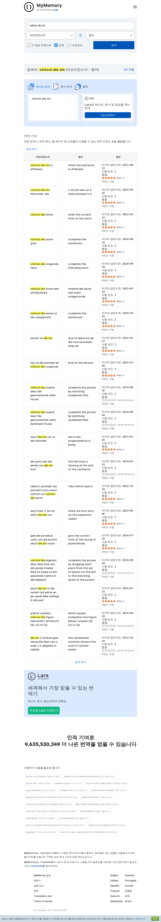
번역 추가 (31, 149)
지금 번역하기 (107, 115)
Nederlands (116, 901)
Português (130, 880)
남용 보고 (39, 885)
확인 (155, 918)
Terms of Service (43, 901)
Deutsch (115, 896)
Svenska (129, 875)
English (114, 875)
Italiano (114, 880)
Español (114, 885)
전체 (59, 45)
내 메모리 (75, 45)
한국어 (128, 901)
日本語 (128, 890)
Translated (36, 866)
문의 (36, 890)
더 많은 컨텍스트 (39, 45)
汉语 (127, 896)
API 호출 (129, 69)
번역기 (37, 880)
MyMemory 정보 (42, 875)
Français (115, 890)
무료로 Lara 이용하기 (44, 710)
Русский (129, 885)
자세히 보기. (140, 919)
